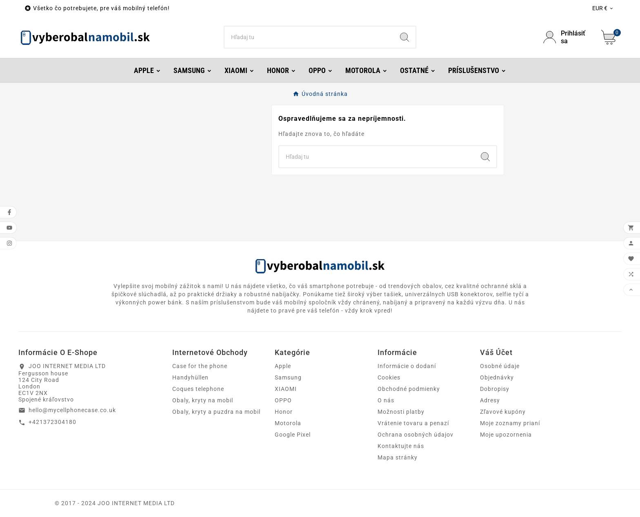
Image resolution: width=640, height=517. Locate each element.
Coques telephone (198, 389)
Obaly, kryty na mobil (202, 400)
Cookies (389, 377)
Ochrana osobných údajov (415, 434)
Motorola (288, 423)
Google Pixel (293, 434)
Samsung (288, 377)
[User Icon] (567, 37)
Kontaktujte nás (401, 446)
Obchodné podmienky (409, 389)
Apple (283, 366)
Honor (284, 411)
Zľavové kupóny (503, 411)
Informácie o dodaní (407, 366)
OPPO (283, 400)
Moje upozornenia (506, 434)
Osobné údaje (500, 366)
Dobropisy (494, 389)
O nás (386, 400)
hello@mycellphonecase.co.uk (72, 410)
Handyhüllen (190, 377)
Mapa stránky (398, 457)
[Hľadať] (309, 37)
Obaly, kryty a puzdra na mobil (216, 411)
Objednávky (497, 377)
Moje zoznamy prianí (510, 423)
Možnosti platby (401, 411)
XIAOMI (286, 389)
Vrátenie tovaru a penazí (413, 423)
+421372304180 (52, 422)
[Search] (404, 37)
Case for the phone (199, 366)
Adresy (490, 400)
